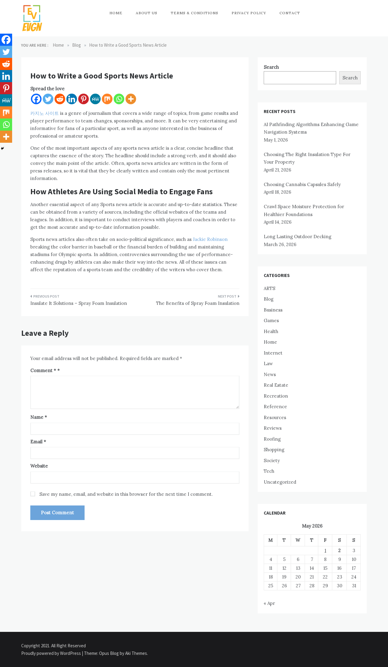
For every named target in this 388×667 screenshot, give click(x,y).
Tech (269, 471)
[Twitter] (48, 99)
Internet (273, 353)
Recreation (276, 396)
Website (39, 466)
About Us (146, 13)
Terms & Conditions (194, 13)
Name (38, 417)
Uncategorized (280, 482)
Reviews (273, 428)
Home (115, 13)
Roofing (272, 439)
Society (272, 460)
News (270, 374)
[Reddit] (60, 99)
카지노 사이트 (44, 113)
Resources (275, 417)
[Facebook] (36, 99)
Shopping (274, 449)
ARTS (269, 288)
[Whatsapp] (119, 99)
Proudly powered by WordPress (51, 653)
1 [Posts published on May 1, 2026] (325, 550)
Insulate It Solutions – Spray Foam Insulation (78, 303)
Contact (289, 13)
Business (273, 310)
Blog (268, 299)
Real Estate (276, 385)
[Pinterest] (83, 99)
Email (38, 442)
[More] (130, 99)
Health (271, 331)
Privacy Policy (249, 13)
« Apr (269, 603)
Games (271, 320)
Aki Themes (136, 653)
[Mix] (107, 99)
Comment (43, 370)
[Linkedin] (71, 99)
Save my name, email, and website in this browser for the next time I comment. (126, 494)
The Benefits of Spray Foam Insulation (197, 303)
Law (268, 363)
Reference (275, 406)
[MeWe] (95, 99)
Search (271, 67)
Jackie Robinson (210, 239)
